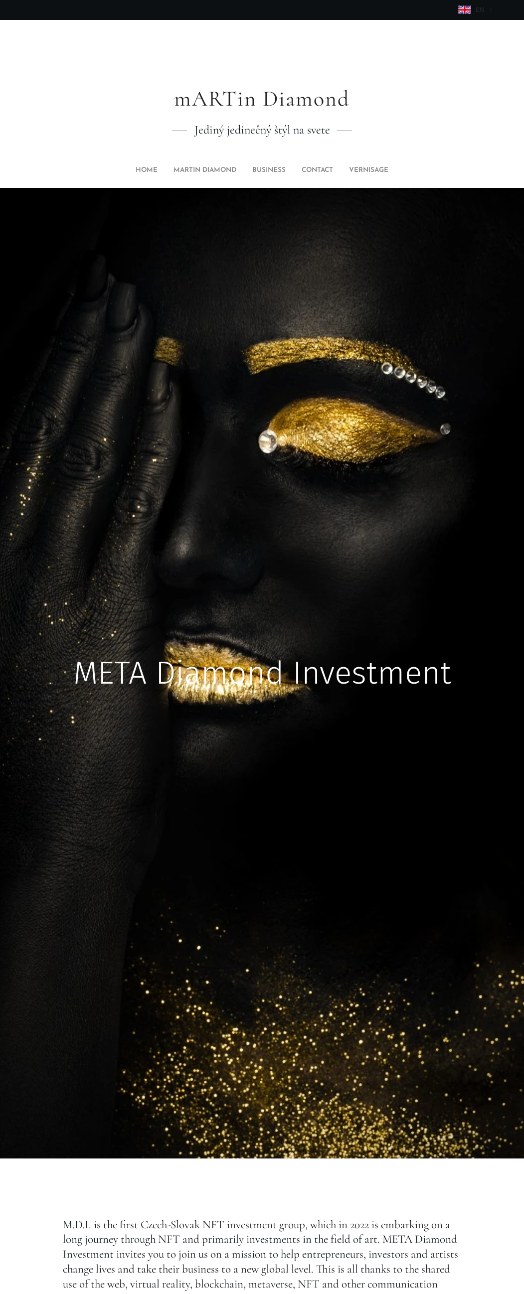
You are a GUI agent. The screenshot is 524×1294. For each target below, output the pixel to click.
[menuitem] (234, 170)
